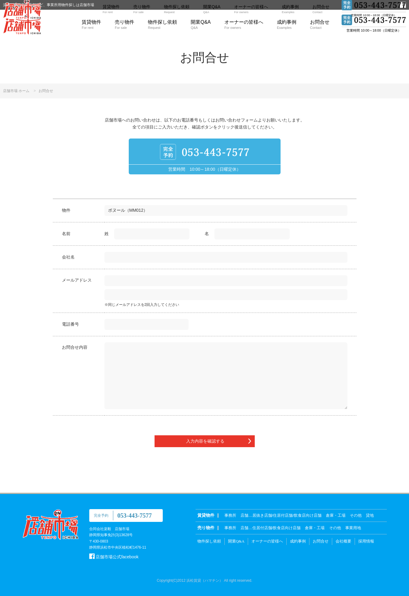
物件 (66, 210)
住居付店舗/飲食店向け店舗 (276, 528)
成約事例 (286, 24)
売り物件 (124, 24)
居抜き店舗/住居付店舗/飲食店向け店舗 (287, 515)
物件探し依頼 (162, 24)
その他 (356, 515)
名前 (66, 233)
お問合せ (319, 24)
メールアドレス (77, 280)
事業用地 (353, 528)
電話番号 (70, 324)
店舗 (244, 515)
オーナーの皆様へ (243, 24)
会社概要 (343, 541)
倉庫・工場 (336, 515)
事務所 (230, 515)
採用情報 (366, 541)
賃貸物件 (91, 24)
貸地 (370, 515)
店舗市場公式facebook (114, 556)
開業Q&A (201, 24)
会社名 (68, 257)
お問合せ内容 (74, 347)
